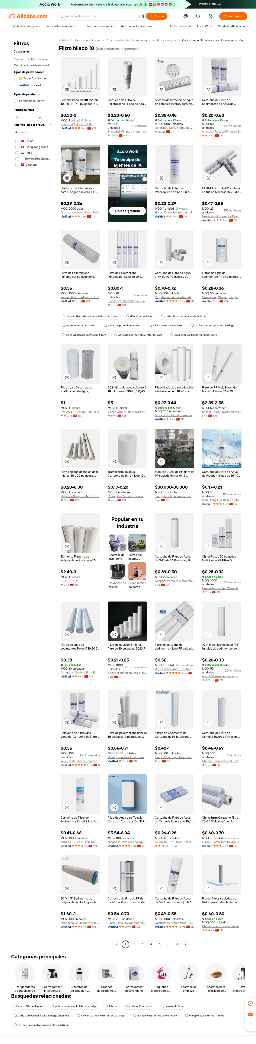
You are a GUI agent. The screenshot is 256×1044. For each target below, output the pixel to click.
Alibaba (63, 40)
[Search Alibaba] (98, 16)
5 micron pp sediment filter (122, 325)
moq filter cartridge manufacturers (193, 335)
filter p (111, 1006)
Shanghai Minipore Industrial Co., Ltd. (127, 131)
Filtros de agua (166, 40)
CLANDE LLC (69, 581)
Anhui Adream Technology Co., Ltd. (221, 676)
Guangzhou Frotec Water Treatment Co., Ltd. (221, 588)
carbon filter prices (138, 1006)
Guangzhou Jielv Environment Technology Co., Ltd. (127, 757)
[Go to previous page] (117, 944)
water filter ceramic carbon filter (183, 316)
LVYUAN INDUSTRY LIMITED (80, 411)
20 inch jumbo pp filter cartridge (212, 325)
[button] (141, 16)
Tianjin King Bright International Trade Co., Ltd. (174, 757)
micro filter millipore (28, 1006)
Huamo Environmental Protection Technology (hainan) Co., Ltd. (221, 216)
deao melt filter (171, 1006)
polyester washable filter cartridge (74, 1006)
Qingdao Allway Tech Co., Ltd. (80, 496)
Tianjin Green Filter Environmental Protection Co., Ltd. (127, 411)
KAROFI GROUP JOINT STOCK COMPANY (80, 842)
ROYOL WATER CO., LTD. (77, 124)
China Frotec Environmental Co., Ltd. (221, 926)
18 (176, 944)
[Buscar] (156, 16)
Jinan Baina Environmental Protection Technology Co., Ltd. (127, 922)
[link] (250, 1003)
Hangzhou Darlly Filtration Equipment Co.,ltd (174, 127)
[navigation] (32, 493)
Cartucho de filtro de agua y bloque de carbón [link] (212, 40)
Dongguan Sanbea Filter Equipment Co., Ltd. (80, 672)
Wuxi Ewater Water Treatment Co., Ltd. (174, 669)
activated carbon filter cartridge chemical (41, 1015)
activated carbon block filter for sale (138, 335)
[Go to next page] (185, 944)
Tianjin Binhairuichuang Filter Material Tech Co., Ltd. (127, 673)
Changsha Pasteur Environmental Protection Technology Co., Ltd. (127, 496)
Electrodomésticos (87, 40)
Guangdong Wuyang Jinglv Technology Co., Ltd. (221, 297)
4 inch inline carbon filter (166, 325)
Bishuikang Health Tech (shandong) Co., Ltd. (221, 500)
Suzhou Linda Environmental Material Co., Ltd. (174, 415)
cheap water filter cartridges (204, 1015)
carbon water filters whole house (155, 1015)
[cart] (198, 17)
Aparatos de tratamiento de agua (128, 40)
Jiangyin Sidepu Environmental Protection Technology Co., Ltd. (174, 496)
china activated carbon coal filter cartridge (90, 316)
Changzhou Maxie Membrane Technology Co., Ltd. (174, 581)
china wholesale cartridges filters (84, 335)
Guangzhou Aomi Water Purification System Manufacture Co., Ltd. (80, 212)
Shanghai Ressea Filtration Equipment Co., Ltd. (221, 131)
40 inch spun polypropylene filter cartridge (41, 1025)
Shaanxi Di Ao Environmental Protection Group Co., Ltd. (221, 411)
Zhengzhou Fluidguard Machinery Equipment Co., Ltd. (80, 922)
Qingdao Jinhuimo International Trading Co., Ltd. (174, 297)
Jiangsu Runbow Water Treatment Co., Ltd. (127, 301)
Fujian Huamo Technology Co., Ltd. (221, 842)
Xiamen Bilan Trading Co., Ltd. (80, 297)
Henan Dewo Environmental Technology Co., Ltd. (174, 212)
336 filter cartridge (139, 316)
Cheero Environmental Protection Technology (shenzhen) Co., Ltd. (221, 761)
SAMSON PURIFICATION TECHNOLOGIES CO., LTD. (174, 842)
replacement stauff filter (79, 325)
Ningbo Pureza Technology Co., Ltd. (127, 842)
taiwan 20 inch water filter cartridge (101, 1015)
